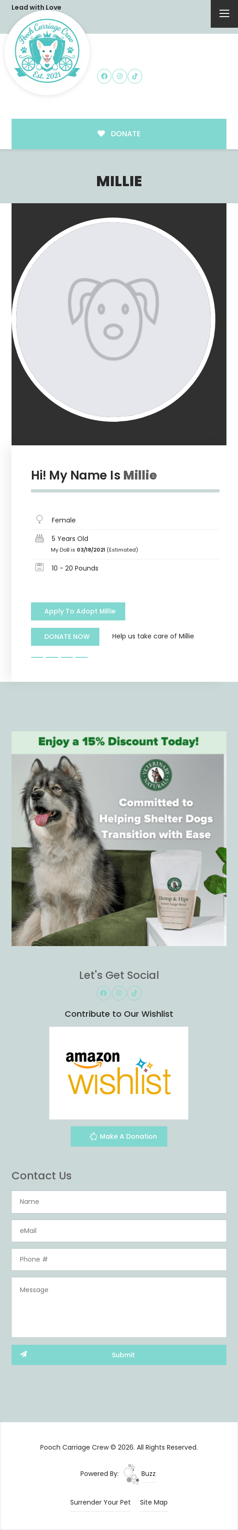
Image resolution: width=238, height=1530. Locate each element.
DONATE (119, 133)
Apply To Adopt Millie (80, 611)
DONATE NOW (67, 636)
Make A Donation (123, 1137)
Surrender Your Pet (100, 1502)
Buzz (139, 1473)
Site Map (154, 1502)
